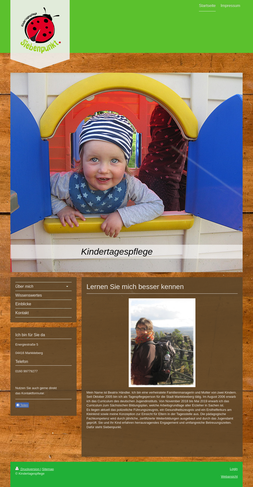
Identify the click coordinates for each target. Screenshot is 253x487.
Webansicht (229, 476)
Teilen (22, 405)
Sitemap (48, 469)
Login (234, 469)
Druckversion (27, 469)
